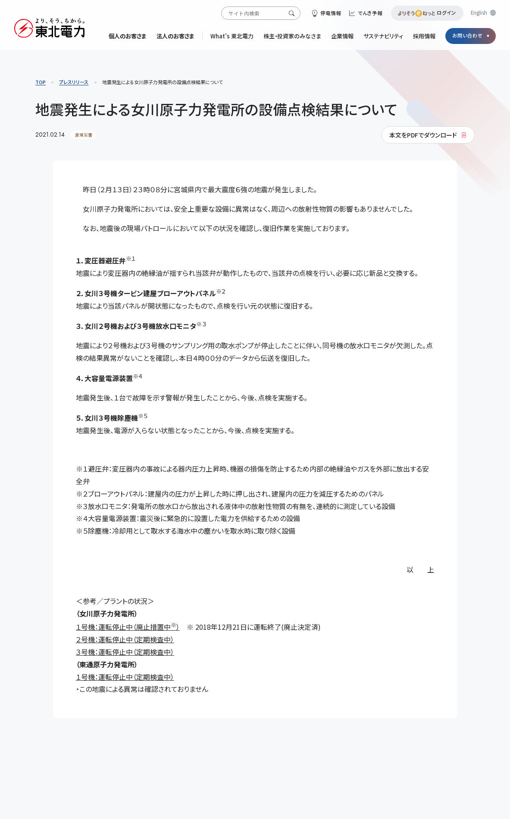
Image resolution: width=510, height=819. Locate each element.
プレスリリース (73, 81)
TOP (40, 81)
